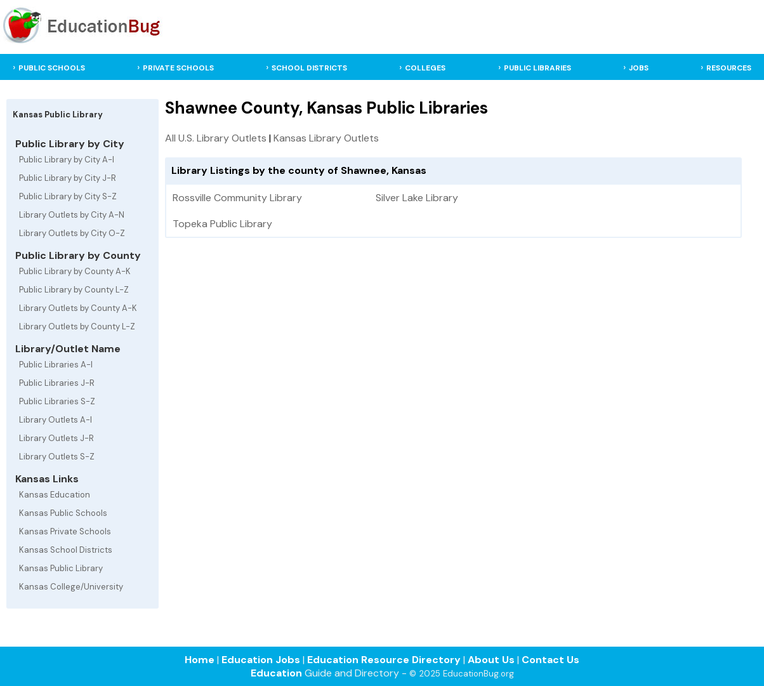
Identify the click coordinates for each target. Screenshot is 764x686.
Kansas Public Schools (63, 513)
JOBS (639, 68)
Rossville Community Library (237, 197)
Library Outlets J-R (56, 438)
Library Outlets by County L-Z (77, 326)
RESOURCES (728, 68)
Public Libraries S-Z (57, 401)
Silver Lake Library (417, 197)
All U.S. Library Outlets (216, 138)
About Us (491, 659)
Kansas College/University (71, 586)
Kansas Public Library (61, 568)
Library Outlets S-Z (57, 456)
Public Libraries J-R (57, 383)
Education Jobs (260, 659)
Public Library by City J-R (67, 178)
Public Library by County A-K (75, 271)
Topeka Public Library (222, 223)
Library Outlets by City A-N (71, 214)
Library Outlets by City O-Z (72, 233)
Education (276, 673)
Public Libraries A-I (56, 364)
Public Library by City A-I (66, 159)
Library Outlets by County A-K (78, 308)
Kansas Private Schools (65, 531)
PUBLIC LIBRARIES (537, 68)
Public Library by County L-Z (74, 289)
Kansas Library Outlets (326, 138)
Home (199, 659)
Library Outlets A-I (55, 419)
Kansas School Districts (65, 549)
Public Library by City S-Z (68, 196)
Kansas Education (54, 494)
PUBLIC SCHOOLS (51, 68)
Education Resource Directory (384, 659)
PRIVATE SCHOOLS (178, 68)
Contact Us (550, 659)
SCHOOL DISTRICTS (309, 68)
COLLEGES (425, 68)
